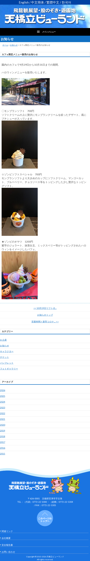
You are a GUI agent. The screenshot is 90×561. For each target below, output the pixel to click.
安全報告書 (7, 545)
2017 (2, 442)
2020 (2, 424)
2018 (2, 436)
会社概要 (6, 538)
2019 (2, 430)
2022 (2, 413)
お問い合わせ (8, 551)
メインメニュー (49, 32)
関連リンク (7, 531)
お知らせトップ (45, 314)
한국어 (66, 2)
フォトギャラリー (9, 368)
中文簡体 (37, 2)
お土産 (3, 339)
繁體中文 (52, 2)
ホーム (5, 45)
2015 (2, 453)
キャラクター (6, 351)
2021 (2, 419)
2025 (2, 396)
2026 (2, 390)
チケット (4, 357)
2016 (2, 448)
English (24, 2)
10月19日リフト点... (45, 308)
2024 (2, 401)
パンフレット (6, 363)
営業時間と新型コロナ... (45, 321)
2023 (2, 407)
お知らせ (14, 45)
